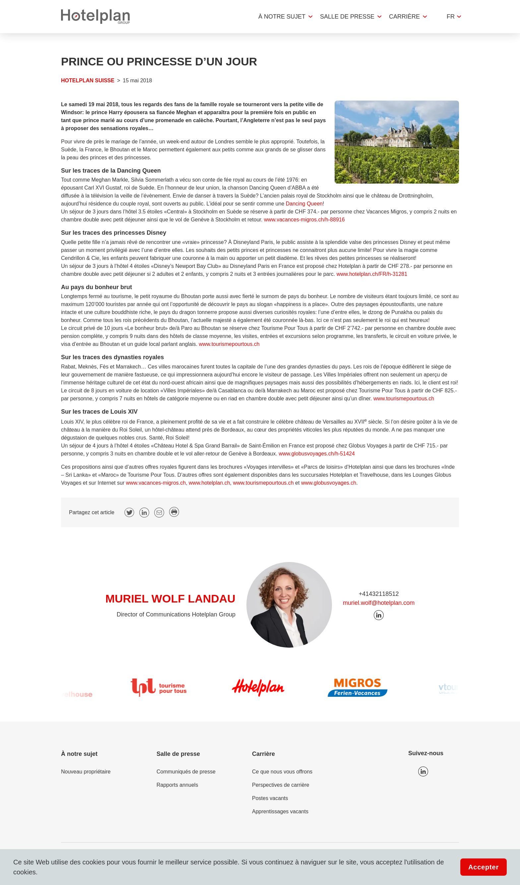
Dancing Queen (304, 203)
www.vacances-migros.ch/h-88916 (304, 219)
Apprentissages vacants (280, 811)
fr (451, 16)
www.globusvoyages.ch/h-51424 (317, 453)
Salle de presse (347, 16)
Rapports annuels (177, 785)
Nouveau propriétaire (85, 771)
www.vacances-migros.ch (156, 483)
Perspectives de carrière (280, 785)
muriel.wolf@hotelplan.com (379, 603)
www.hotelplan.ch (209, 483)
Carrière (404, 16)
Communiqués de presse (186, 771)
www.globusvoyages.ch (328, 483)
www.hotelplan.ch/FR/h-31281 (372, 274)
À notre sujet (281, 16)
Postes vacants (270, 798)
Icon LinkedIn (423, 771)
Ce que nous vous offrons (282, 771)
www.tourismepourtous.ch (229, 344)
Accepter (483, 867)
